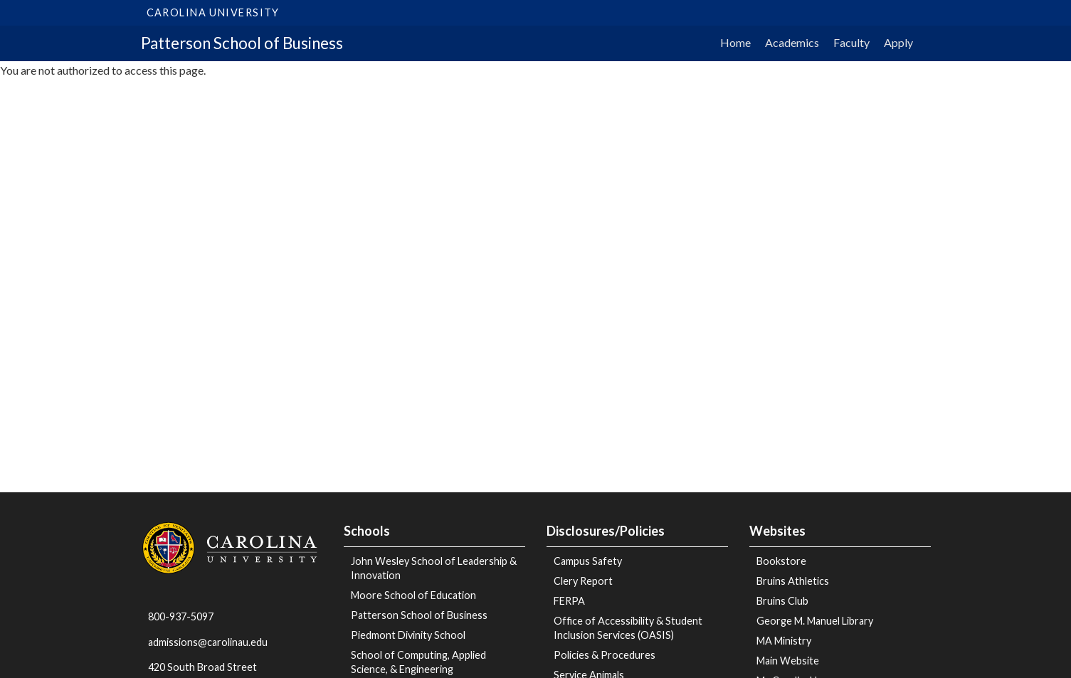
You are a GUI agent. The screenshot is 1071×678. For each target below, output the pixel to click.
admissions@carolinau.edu (208, 642)
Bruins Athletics (792, 581)
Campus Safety (588, 561)
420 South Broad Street (202, 667)
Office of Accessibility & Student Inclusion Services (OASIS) (628, 628)
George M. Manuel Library (814, 621)
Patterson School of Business (242, 43)
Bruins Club (782, 601)
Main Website (787, 661)
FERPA (569, 601)
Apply (898, 42)
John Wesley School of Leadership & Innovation (434, 568)
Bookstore (781, 561)
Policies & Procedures (604, 655)
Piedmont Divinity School (408, 635)
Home (735, 42)
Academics (792, 42)
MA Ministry (783, 641)
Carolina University (213, 12)
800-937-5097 (180, 616)
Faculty (851, 42)
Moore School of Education (413, 595)
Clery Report (583, 581)
